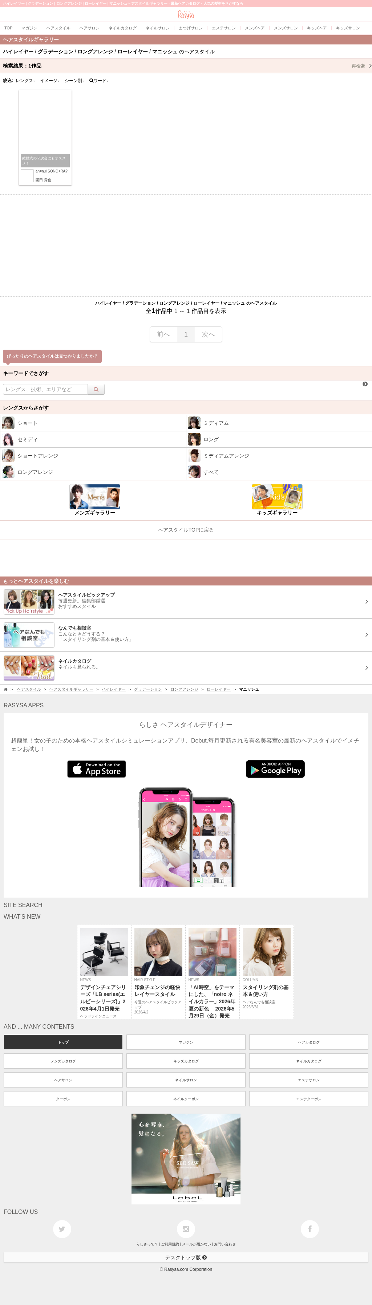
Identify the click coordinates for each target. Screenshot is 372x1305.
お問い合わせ (225, 1244)
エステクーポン (309, 1099)
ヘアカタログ (309, 1042)
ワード (99, 80)
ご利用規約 (170, 1244)
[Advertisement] (186, 245)
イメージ (50, 80)
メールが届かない (196, 1244)
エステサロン (309, 1080)
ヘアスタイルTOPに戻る (186, 530)
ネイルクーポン (186, 1099)
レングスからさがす (26, 408)
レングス (25, 80)
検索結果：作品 (187, 66)
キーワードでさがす (26, 373)
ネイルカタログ (309, 1061)
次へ (208, 334)
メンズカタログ (63, 1061)
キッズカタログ (186, 1061)
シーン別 (74, 80)
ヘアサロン (63, 1080)
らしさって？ (147, 1244)
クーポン (63, 1099)
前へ (163, 334)
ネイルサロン (186, 1080)
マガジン (186, 1042)
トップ (63, 1042)
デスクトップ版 (186, 1257)
